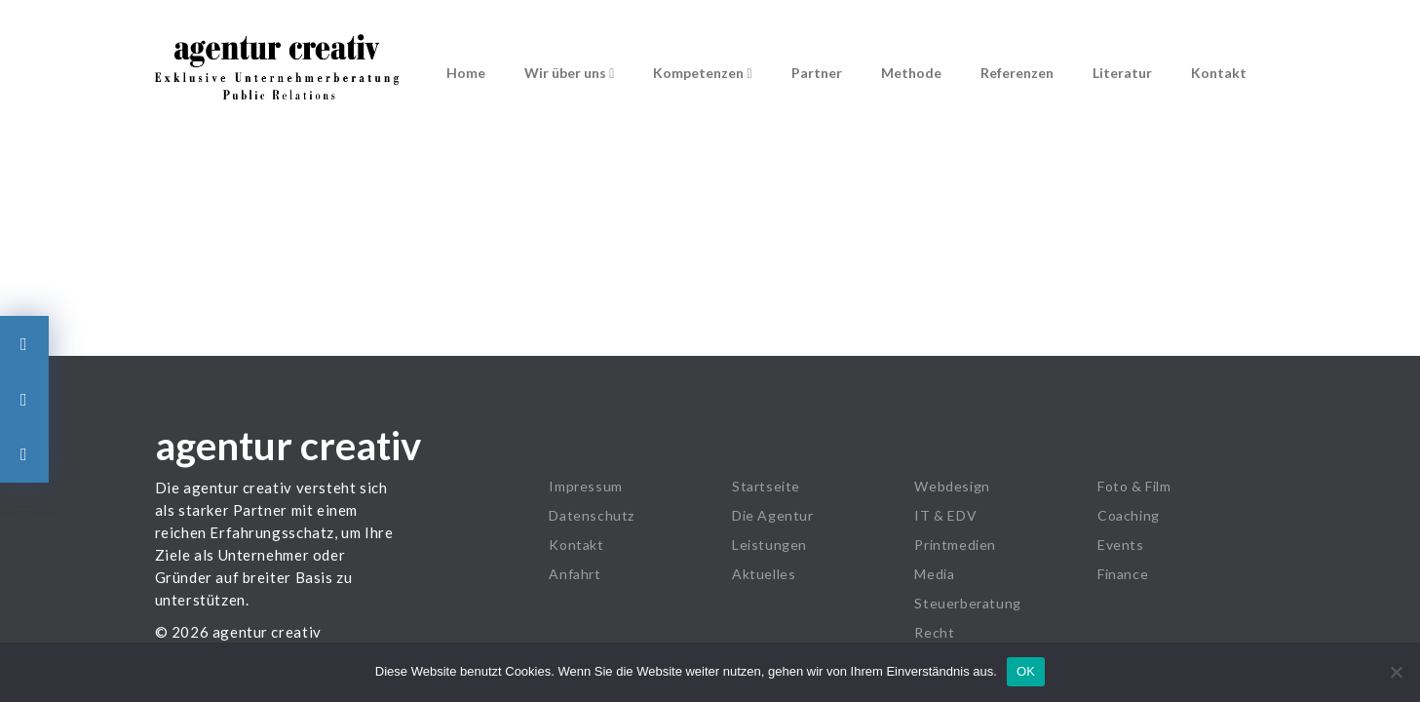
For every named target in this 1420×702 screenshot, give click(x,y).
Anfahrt (574, 574)
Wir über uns (569, 72)
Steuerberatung (967, 603)
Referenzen (1017, 72)
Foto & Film (1134, 486)
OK (1026, 671)
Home (465, 72)
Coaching (1128, 515)
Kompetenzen (702, 72)
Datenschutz (591, 515)
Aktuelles (763, 574)
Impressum (585, 486)
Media (934, 574)
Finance (1122, 574)
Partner (816, 72)
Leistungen (769, 544)
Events (1120, 544)
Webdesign (951, 486)
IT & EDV (945, 515)
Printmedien (955, 544)
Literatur (1122, 72)
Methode (911, 72)
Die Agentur (773, 515)
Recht (934, 632)
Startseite (766, 486)
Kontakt (1219, 72)
